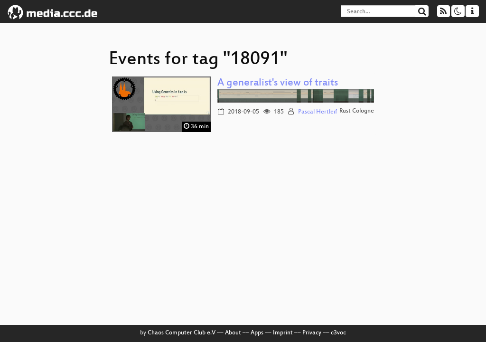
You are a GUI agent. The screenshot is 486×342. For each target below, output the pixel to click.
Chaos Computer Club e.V (181, 333)
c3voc (338, 333)
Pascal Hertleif (317, 112)
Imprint (283, 333)
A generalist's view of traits (277, 83)
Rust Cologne (356, 111)
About (233, 333)
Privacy (311, 333)
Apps (257, 333)
